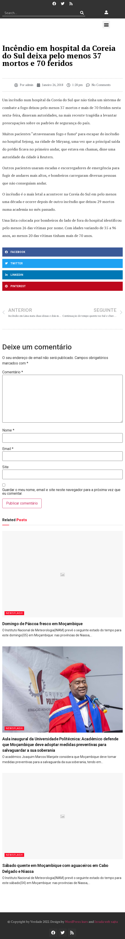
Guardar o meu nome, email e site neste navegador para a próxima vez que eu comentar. (61, 491)
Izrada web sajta (106, 921)
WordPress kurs (76, 921)
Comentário (12, 372)
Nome (8, 430)
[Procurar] (82, 13)
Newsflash (14, 613)
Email (7, 449)
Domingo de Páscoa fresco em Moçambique (42, 623)
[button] (106, 24)
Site (5, 467)
